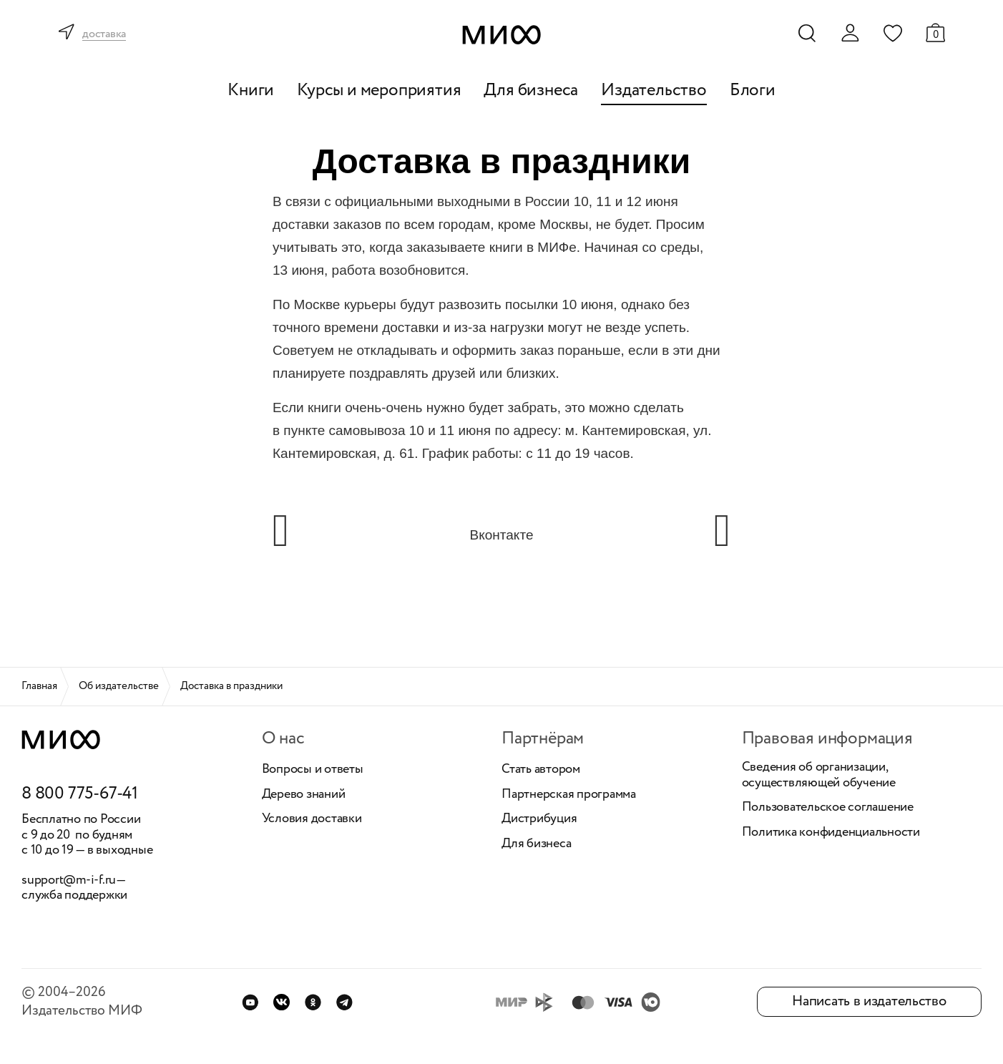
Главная (39, 686)
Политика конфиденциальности (831, 833)
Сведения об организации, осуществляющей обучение (819, 775)
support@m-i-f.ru (68, 880)
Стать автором (541, 770)
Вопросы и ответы (312, 770)
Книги (250, 90)
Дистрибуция (539, 819)
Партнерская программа (569, 795)
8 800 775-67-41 (79, 794)
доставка (104, 35)
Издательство (654, 90)
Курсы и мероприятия (379, 90)
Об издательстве (119, 686)
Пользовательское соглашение (828, 808)
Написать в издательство (869, 1001)
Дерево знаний (304, 795)
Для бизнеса (531, 90)
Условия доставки (312, 819)
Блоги (753, 90)
